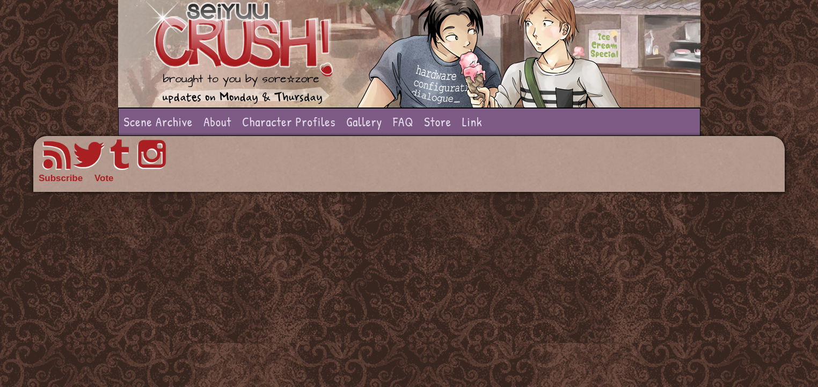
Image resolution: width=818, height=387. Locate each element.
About (217, 121)
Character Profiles (288, 121)
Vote (104, 178)
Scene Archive (158, 121)
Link (472, 121)
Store (437, 121)
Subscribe (61, 178)
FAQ (403, 121)
